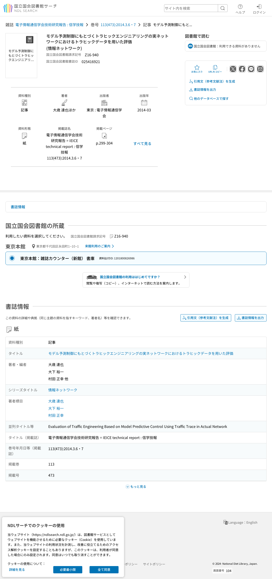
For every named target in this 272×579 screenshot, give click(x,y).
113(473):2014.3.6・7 (118, 24)
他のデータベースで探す (209, 98)
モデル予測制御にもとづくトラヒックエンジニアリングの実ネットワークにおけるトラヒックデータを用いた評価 (140, 353)
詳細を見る (17, 569)
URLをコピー (215, 69)
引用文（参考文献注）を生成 (212, 81)
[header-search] (196, 8)
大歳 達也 (56, 401)
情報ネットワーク (62, 390)
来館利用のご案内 (100, 246)
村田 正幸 (56, 415)
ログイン (259, 8)
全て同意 (104, 569)
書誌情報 (18, 206)
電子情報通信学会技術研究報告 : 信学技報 (49, 24)
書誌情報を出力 (202, 89)
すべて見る (142, 143)
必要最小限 (68, 569)
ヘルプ (240, 8)
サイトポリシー (154, 564)
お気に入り (197, 69)
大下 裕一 (56, 408)
